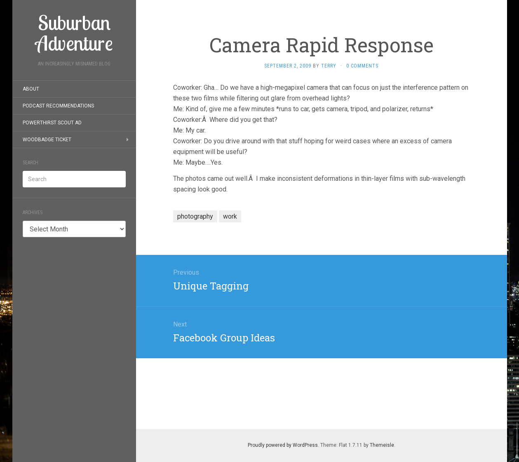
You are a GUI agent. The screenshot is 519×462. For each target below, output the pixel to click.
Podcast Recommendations (58, 106)
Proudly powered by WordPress (283, 445)
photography (195, 216)
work (230, 216)
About (31, 89)
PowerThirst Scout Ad (52, 123)
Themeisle (382, 445)
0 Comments (362, 66)
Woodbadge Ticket (47, 139)
